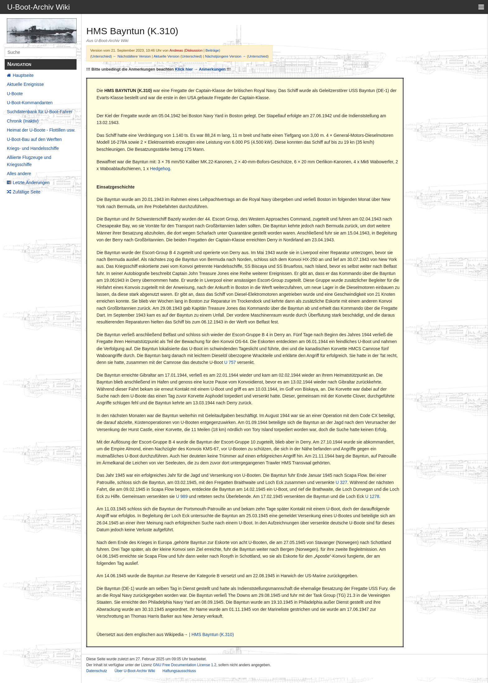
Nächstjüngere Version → (225, 56)
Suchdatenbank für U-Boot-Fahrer (40, 111)
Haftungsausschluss (179, 671)
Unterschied (101, 56)
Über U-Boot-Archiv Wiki (135, 671)
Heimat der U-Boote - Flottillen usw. (41, 130)
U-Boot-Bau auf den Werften (34, 139)
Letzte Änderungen (31, 182)
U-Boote (15, 93)
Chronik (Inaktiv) (23, 120)
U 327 (341, 482)
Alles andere (19, 173)
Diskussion (194, 50)
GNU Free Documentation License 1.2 (184, 665)
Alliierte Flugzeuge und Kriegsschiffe (29, 161)
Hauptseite (23, 75)
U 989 (182, 496)
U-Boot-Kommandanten (30, 102)
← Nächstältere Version (132, 56)
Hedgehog (160, 168)
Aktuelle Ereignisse (25, 84)
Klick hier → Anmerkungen (200, 69)
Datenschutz (96, 671)
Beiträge (212, 50)
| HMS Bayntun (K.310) (211, 634)
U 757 (230, 362)
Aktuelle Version (166, 56)
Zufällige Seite (26, 191)
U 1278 (372, 496)
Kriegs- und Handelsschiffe (33, 148)
